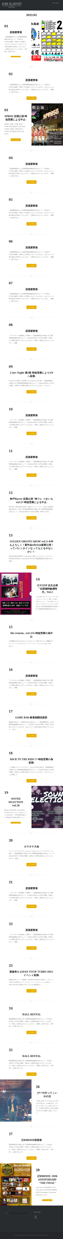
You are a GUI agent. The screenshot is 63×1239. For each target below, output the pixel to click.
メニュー (57, 3)
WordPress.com (44, 1235)
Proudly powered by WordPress (22, 1235)
